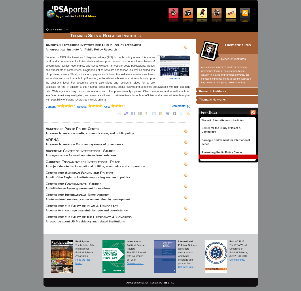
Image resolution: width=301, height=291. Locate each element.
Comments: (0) (181, 106)
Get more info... (135, 263)
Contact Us (156, 282)
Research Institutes (212, 91)
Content (51, 106)
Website (173, 78)
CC (173, 282)
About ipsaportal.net (137, 282)
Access (81, 106)
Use (106, 106)
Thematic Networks (212, 99)
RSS (166, 282)
